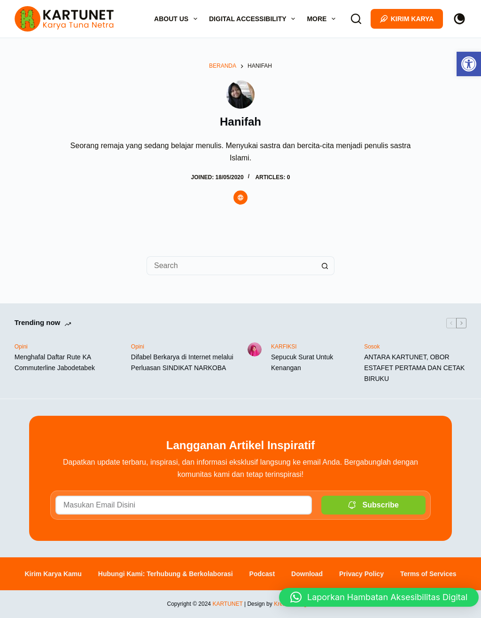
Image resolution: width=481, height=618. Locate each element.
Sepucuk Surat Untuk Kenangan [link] (302, 362)
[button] (379, 590)
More (323, 18)
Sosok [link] (372, 346)
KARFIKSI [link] (284, 346)
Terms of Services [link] (428, 574)
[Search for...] (231, 265)
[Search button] (325, 265)
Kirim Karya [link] (407, 19)
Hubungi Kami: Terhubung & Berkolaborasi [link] (165, 574)
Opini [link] (21, 346)
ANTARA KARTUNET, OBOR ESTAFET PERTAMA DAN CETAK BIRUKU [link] (414, 367)
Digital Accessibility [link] (254, 18)
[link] (469, 64)
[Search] (356, 19)
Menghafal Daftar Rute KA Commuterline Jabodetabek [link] (55, 362)
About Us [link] (177, 18)
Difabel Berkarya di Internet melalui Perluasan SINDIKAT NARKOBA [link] (182, 362)
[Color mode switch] (459, 19)
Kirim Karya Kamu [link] (52, 574)
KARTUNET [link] (227, 604)
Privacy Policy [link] (361, 574)
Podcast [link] (262, 574)
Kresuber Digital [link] (294, 604)
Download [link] (307, 574)
